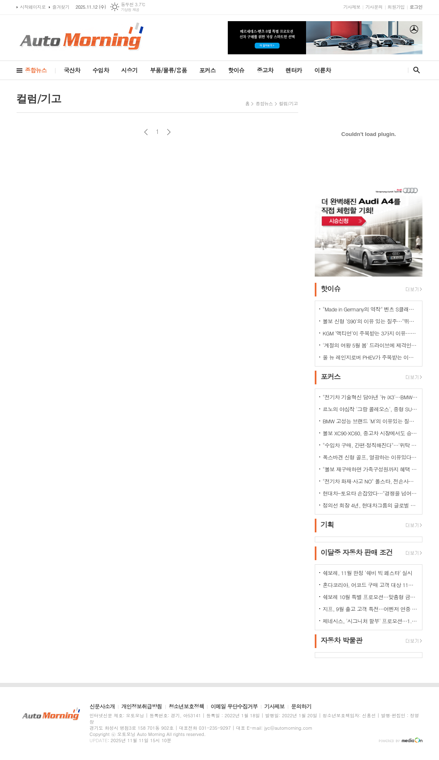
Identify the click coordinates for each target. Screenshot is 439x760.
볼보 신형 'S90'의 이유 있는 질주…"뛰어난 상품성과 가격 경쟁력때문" (370, 321)
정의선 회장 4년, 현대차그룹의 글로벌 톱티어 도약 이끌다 (370, 505)
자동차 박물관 (341, 640)
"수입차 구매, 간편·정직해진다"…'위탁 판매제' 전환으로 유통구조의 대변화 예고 (370, 445)
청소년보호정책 (186, 707)
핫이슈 (236, 70)
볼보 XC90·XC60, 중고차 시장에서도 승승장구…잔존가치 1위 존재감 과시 (370, 433)
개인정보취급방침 (141, 707)
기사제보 (351, 7)
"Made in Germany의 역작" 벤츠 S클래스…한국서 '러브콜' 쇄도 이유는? (370, 309)
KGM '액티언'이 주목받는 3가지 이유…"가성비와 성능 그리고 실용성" (370, 333)
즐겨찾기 (60, 7)
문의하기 (301, 707)
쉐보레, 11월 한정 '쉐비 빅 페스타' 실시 (367, 573)
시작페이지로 (33, 7)
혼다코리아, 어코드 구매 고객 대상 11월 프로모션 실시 (370, 585)
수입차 (100, 70)
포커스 (207, 70)
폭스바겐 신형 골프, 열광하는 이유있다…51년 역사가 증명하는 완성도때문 (370, 457)
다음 (169, 132)
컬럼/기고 (288, 103)
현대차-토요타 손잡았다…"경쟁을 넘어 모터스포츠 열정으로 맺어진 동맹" (370, 493)
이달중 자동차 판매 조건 (357, 552)
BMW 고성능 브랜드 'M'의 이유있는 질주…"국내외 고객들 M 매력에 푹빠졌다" (370, 421)
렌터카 (294, 70)
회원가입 (396, 7)
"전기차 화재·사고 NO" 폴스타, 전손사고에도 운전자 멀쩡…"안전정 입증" (370, 481)
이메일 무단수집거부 (234, 707)
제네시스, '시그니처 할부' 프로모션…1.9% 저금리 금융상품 (370, 621)
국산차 (72, 70)
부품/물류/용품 (168, 70)
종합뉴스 (36, 70)
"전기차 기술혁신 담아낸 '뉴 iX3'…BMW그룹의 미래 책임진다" (370, 397)
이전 (146, 132)
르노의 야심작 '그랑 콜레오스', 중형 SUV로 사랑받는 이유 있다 (370, 409)
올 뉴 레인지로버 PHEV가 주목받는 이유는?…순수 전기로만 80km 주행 (370, 357)
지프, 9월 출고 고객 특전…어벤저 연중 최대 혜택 (370, 609)
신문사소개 (102, 707)
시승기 (129, 70)
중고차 (265, 70)
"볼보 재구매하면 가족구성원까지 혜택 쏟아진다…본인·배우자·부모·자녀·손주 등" (370, 469)
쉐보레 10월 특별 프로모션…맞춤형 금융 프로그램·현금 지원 (370, 597)
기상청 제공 (130, 9)
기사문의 (373, 7)
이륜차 (322, 70)
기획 (327, 524)
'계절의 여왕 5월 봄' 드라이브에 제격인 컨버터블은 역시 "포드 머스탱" (370, 345)
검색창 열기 (415, 70)
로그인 (416, 7)
